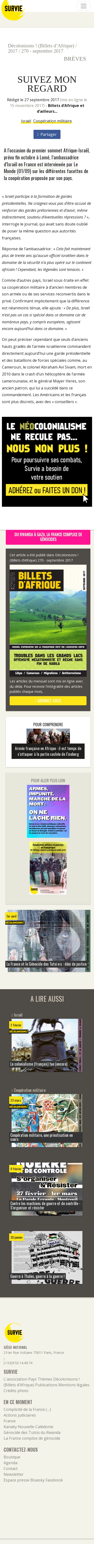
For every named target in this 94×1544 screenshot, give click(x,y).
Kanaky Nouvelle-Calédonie (28, 1426)
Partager (47, 134)
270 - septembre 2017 (42, 51)
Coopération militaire (52, 121)
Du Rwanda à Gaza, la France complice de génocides (48, 536)
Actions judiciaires (20, 1415)
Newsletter (14, 1474)
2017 (13, 51)
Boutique (12, 1457)
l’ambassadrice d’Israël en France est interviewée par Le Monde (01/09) (41, 164)
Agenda (10, 1462)
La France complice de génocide (32, 1438)
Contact (11, 1468)
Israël (26, 121)
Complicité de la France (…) (27, 1409)
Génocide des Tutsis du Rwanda (32, 1432)
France (10, 1421)
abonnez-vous (48, 701)
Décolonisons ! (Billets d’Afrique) (41, 45)
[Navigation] (83, 6)
